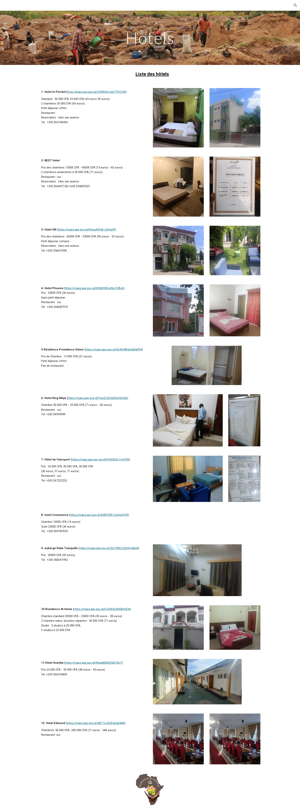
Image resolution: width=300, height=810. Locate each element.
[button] (295, 5)
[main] (150, 37)
